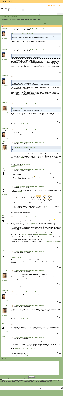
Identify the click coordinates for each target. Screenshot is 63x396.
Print (45, 23)
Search (7, 16)
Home (2, 16)
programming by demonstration (52, 241)
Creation (9, 19)
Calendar (11, 16)
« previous (56, 21)
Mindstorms (23, 173)
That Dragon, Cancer (26, 123)
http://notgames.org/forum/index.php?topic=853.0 (25, 348)
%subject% (54, 383)
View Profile (4, 38)
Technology (14, 19)
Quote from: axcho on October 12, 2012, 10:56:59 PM (21, 54)
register (15, 8)
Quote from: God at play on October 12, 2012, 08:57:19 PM (22, 33)
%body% (29, 369)
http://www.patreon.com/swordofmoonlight (18, 354)
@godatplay (13, 166)
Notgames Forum (4, 19)
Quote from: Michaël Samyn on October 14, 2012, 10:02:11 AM (23, 108)
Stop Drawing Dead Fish (16, 257)
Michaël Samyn (5, 28)
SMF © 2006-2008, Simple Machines (36, 394)
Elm (25, 221)
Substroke (19, 191)
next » (60, 21)
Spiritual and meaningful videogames (17, 165)
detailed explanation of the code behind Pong (43, 234)
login (11, 8)
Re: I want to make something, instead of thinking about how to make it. (29, 28)
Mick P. (3, 336)
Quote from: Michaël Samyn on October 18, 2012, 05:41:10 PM (23, 147)
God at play (4, 102)
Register (16, 16)
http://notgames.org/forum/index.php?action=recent (23, 355)
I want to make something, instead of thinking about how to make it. (29, 19)
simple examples (25, 234)
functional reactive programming (28, 223)
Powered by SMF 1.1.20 (25, 394)
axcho (3, 168)
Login (14, 16)
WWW (7, 38)
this (46, 206)
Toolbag (21, 157)
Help (5, 16)
